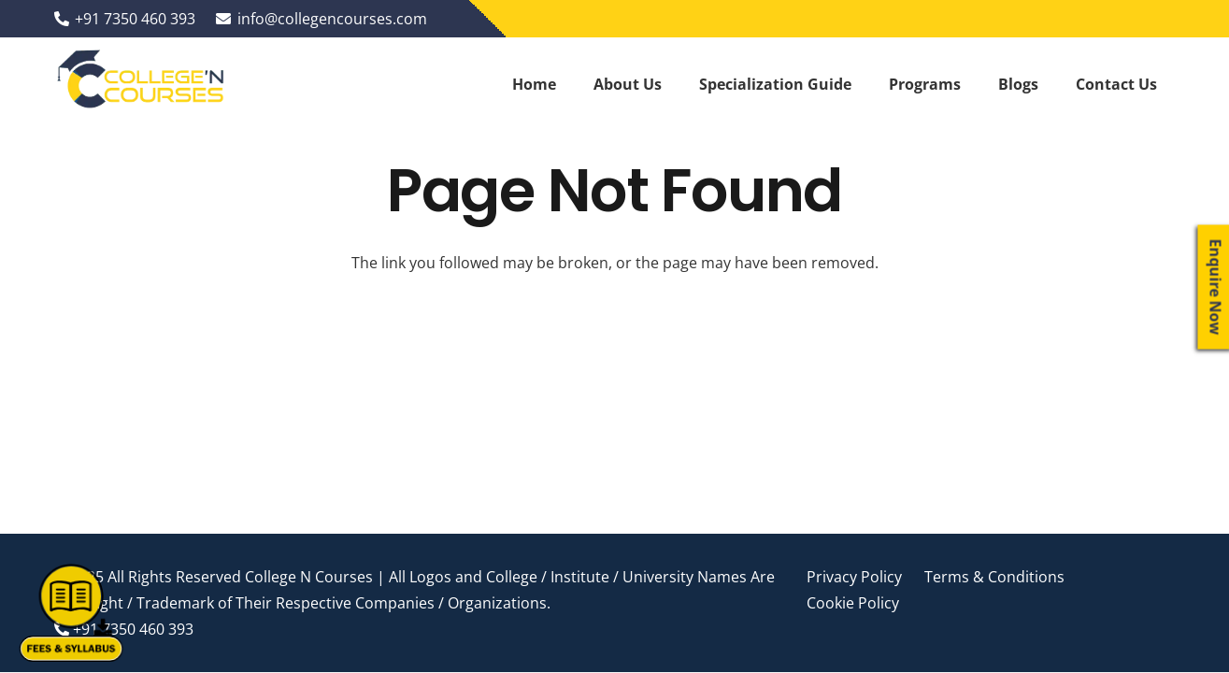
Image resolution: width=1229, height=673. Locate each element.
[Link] (142, 84)
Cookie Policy (853, 603)
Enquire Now (1216, 287)
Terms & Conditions (994, 576)
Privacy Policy (854, 576)
